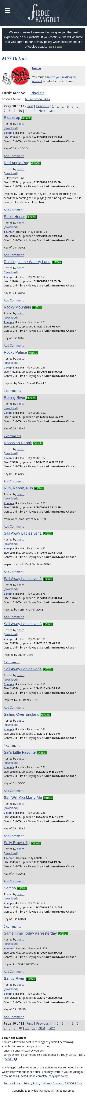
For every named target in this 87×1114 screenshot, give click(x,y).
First (30, 106)
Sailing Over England (21, 714)
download (11, 128)
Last (52, 111)
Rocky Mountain (17, 307)
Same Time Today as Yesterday (30, 933)
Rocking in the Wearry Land (27, 262)
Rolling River (14, 397)
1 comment (12, 662)
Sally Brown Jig (17, 843)
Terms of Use (12, 1083)
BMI (81, 1054)
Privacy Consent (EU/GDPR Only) (63, 1083)
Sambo (10, 888)
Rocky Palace (15, 352)
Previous (42, 106)
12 (33, 111)
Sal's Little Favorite (20, 752)
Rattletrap (12, 117)
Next (41, 111)
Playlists (37, 93)
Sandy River (14, 978)
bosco (36, 68)
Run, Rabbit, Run (18, 488)
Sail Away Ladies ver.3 (23, 624)
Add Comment (14, 156)
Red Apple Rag (16, 163)
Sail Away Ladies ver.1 (23, 533)
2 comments (12, 391)
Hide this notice (55, 47)
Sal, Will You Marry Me (23, 797)
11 (27, 111)
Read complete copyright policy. (48, 1076)
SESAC (9, 1059)
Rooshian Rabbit (18, 443)
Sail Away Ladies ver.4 (23, 669)
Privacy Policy (32, 1083)
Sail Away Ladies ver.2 (23, 579)
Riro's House (14, 217)
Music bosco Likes (37, 99)
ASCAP (73, 1054)
